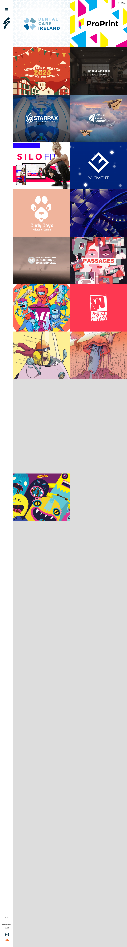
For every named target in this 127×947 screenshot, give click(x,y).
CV (6, 917)
